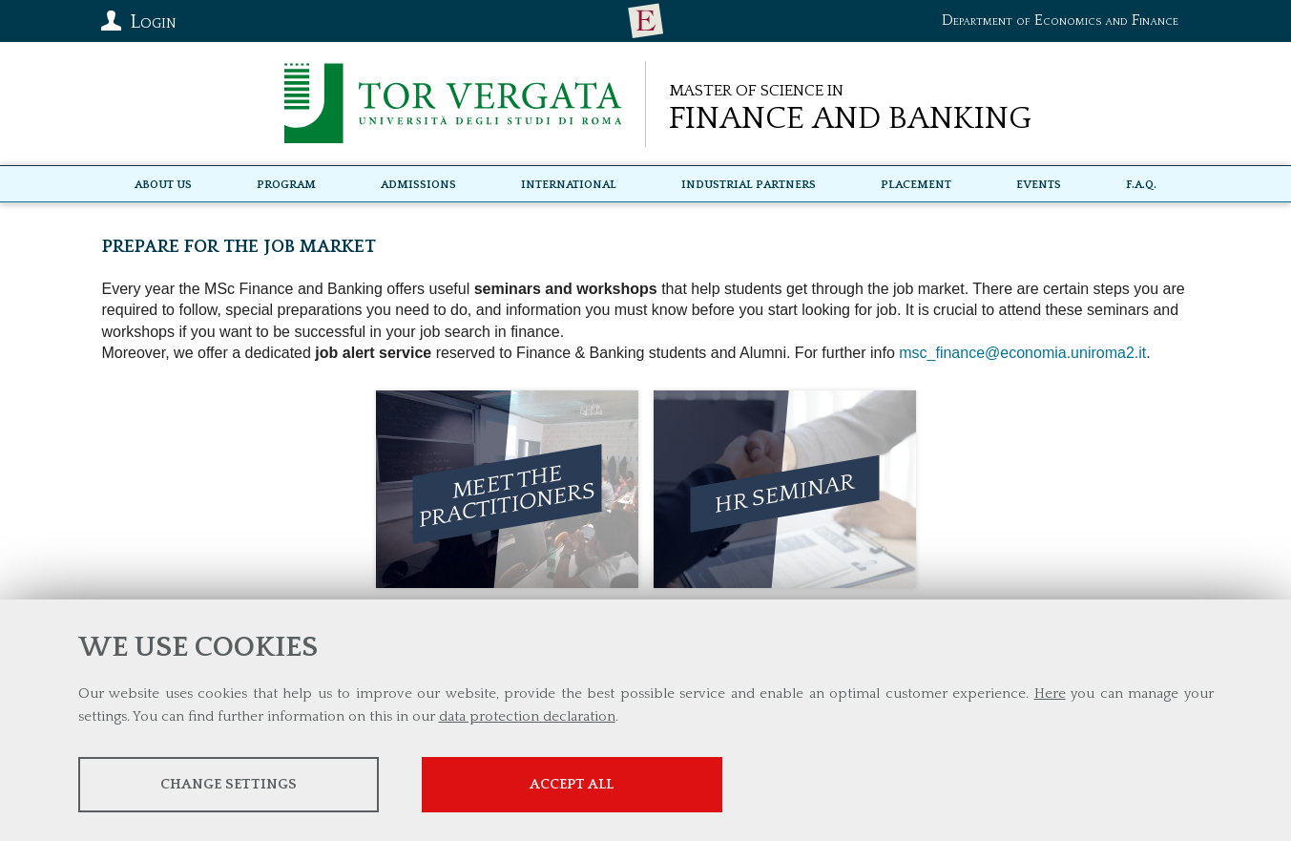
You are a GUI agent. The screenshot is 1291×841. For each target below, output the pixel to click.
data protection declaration (527, 716)
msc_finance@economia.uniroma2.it (1022, 353)
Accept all (572, 784)
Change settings (228, 784)
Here (1050, 693)
